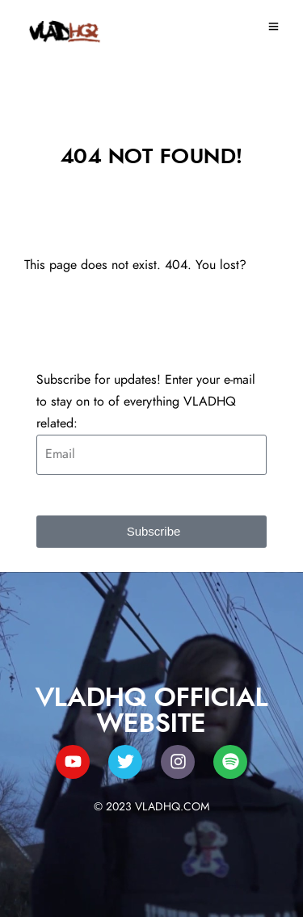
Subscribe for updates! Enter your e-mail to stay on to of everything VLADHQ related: (145, 401)
